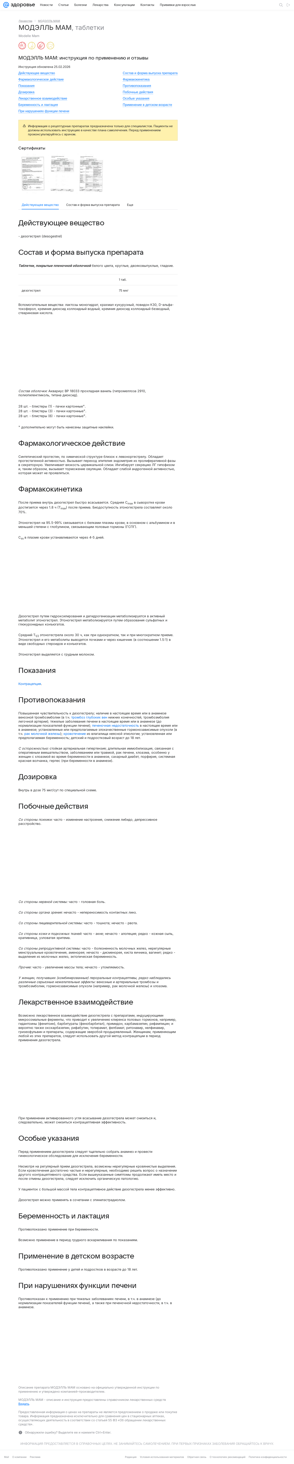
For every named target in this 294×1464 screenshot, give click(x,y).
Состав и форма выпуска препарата (150, 73)
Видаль (23, 1404)
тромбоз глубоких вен (89, 717)
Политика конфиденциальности (268, 1456)
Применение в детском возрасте (147, 105)
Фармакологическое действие (41, 79)
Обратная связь (196, 1456)
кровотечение (74, 734)
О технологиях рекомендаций (227, 1456)
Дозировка (26, 92)
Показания (26, 86)
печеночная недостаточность (115, 725)
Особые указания (136, 98)
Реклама (35, 1456)
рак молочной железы (42, 734)
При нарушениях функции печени (43, 111)
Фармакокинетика (136, 79)
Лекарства (25, 20)
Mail (6, 1456)
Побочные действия (138, 92)
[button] (32, 173)
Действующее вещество (36, 73)
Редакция (131, 1456)
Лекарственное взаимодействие (42, 98)
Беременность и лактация (38, 105)
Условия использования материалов (162, 1456)
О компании (19, 1456)
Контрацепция (29, 684)
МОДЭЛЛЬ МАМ (49, 20)
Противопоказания (137, 86)
